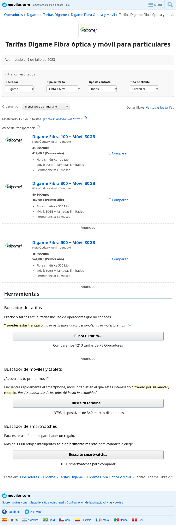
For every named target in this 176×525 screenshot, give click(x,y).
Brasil (49, 520)
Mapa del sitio (38, 502)
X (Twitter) (34, 511)
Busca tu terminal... (88, 403)
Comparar (118, 153)
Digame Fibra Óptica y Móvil (93, 14)
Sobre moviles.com (14, 502)
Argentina (30, 520)
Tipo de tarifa (56, 82)
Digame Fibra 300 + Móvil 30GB (63, 183)
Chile (65, 520)
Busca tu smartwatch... (88, 454)
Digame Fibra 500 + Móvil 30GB (63, 242)
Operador (11, 82)
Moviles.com (16, 495)
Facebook (11, 511)
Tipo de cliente (140, 82)
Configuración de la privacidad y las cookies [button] (95, 502)
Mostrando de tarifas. (44, 118)
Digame (33, 14)
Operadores (13, 14)
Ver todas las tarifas (160, 107)
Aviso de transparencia (21, 128)
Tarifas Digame (55, 14)
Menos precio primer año (46, 106)
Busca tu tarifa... (88, 336)
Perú (137, 520)
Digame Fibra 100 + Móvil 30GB (63, 136)
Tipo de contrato (100, 82)
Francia (103, 520)
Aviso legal (57, 502)
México (121, 520)
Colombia (83, 520)
